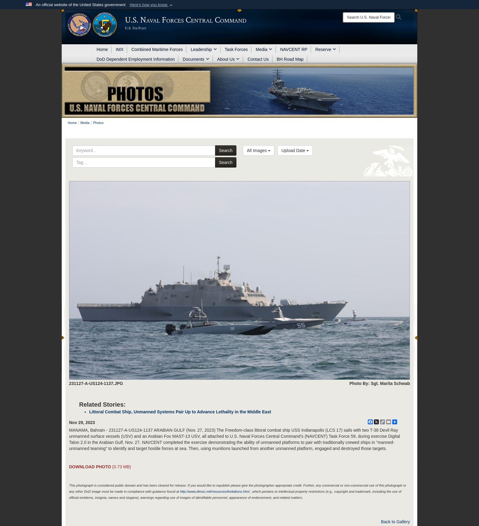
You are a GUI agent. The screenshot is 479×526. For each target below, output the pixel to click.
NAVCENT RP (293, 49)
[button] (152, 5)
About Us (228, 59)
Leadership (204, 49)
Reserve (325, 49)
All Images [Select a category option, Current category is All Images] (258, 150)
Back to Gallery (395, 521)
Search (225, 150)
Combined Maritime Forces (157, 49)
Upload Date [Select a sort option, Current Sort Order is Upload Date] (295, 150)
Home (102, 49)
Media (264, 49)
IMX (119, 49)
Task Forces (236, 49)
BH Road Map (290, 59)
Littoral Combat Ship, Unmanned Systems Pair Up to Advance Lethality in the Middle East (180, 411)
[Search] (369, 17)
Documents (196, 59)
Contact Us (258, 59)
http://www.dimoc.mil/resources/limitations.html (214, 491)
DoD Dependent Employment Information (136, 59)
